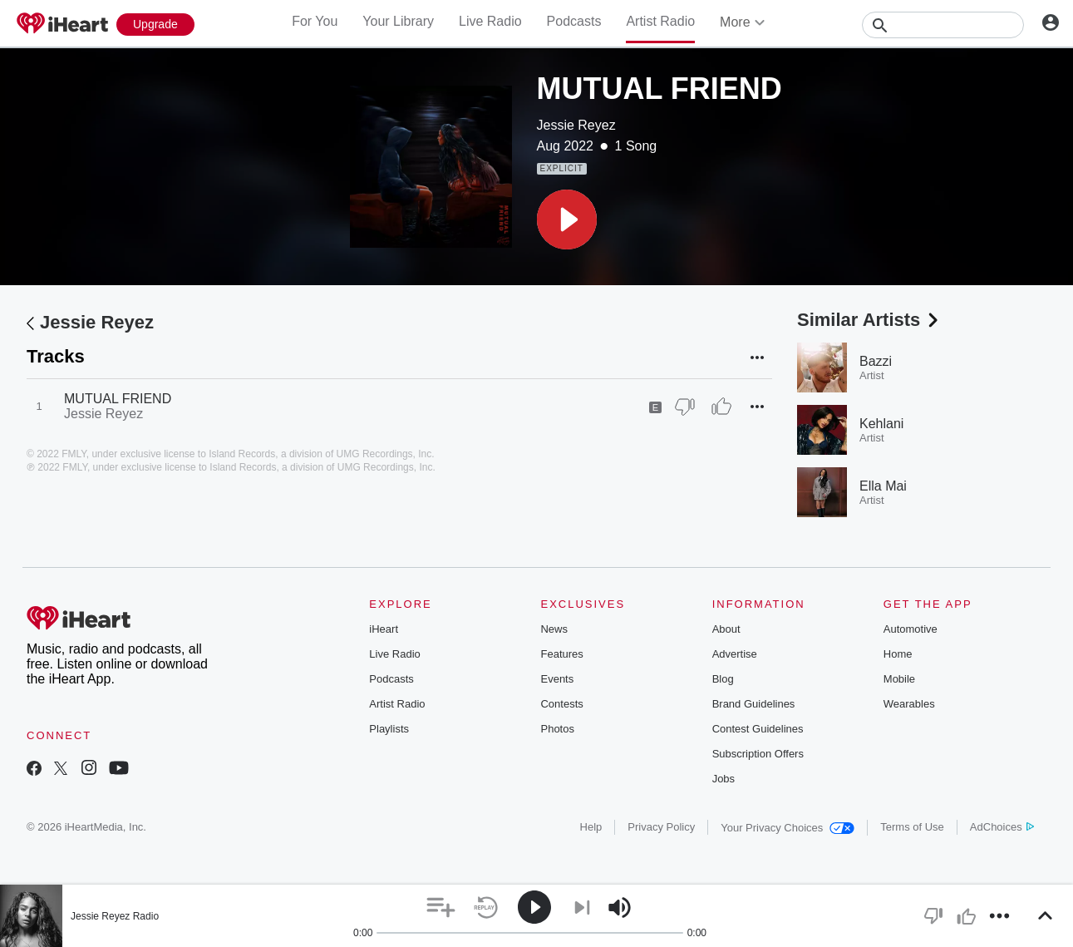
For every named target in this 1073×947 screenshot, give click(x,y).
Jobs (723, 778)
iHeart (383, 629)
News (554, 629)
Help (591, 827)
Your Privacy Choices (787, 827)
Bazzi (875, 361)
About (726, 629)
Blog (723, 679)
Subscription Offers (758, 753)
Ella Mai (883, 486)
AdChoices (1002, 827)
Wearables (909, 704)
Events (556, 679)
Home (898, 654)
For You (314, 21)
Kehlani (881, 424)
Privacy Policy (661, 827)
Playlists (389, 729)
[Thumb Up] (721, 406)
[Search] (943, 25)
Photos (556, 729)
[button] (567, 219)
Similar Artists (869, 319)
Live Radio (490, 21)
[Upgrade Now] (155, 24)
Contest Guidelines (758, 729)
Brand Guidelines (753, 704)
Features (561, 654)
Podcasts (574, 21)
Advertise (734, 654)
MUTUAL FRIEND (117, 399)
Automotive (911, 629)
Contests (561, 704)
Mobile (899, 679)
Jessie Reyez (576, 125)
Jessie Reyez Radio (115, 916)
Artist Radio (660, 21)
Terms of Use (912, 827)
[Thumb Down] (685, 406)
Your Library (398, 21)
